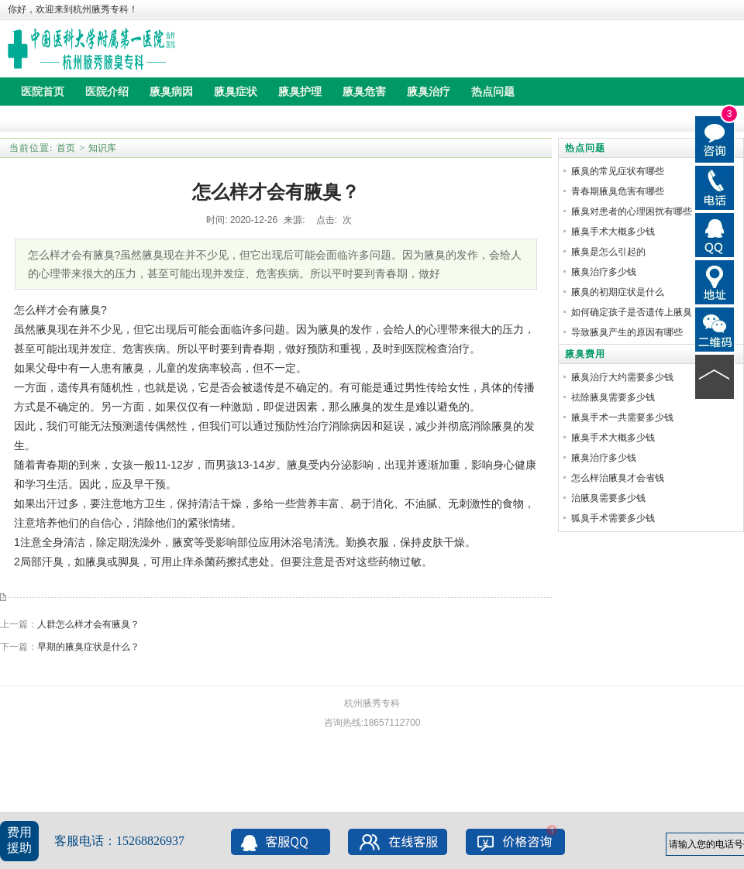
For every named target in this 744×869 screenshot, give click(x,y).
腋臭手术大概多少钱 (613, 231)
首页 (66, 148)
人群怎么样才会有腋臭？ (88, 624)
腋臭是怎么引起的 (608, 251)
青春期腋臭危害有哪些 (617, 191)
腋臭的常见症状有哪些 (617, 171)
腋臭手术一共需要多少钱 (622, 417)
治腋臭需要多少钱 (608, 498)
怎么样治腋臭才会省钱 (617, 477)
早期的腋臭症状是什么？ (88, 646)
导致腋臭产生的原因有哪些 (627, 332)
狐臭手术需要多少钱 (613, 518)
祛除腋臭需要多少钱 (613, 397)
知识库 (102, 148)
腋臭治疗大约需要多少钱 (622, 377)
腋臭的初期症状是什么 (617, 292)
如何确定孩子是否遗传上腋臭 (631, 312)
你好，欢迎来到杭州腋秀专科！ (73, 9)
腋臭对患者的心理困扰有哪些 (631, 211)
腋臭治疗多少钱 (603, 271)
